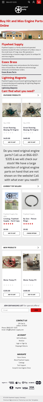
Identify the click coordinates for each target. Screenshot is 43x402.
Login (18, 343)
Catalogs (21, 363)
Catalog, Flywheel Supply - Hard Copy (11, 220)
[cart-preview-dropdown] (38, 2)
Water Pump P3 (29, 280)
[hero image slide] (21, 34)
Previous (36, 95)
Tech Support (21, 365)
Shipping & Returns (21, 346)
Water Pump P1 (9, 280)
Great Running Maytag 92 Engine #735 (30, 129)
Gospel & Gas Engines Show (21, 368)
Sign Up (24, 343)
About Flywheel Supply (21, 360)
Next (38, 95)
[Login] (33, 2)
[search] (29, 2)
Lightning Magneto (9, 88)
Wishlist (21, 341)
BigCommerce (14, 400)
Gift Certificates (21, 338)
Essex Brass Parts (9, 72)
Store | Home (21, 357)
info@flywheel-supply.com (15, 330)
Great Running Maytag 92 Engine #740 (11, 129)
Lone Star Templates (31, 400)
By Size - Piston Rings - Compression (29, 220)
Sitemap (22, 397)
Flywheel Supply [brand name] (9, 214)
